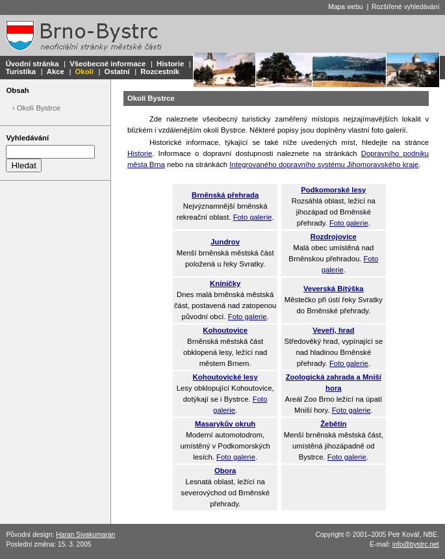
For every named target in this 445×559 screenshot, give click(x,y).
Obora (225, 470)
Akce (55, 71)
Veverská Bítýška (333, 288)
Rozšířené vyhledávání (406, 6)
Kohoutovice (225, 330)
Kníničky (225, 283)
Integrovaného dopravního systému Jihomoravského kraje (323, 164)
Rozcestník (159, 71)
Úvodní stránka (32, 64)
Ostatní (117, 71)
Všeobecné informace (108, 64)
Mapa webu (345, 6)
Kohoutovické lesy (225, 377)
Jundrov (225, 242)
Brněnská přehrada (225, 195)
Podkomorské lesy (333, 190)
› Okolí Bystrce (36, 108)
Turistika (21, 71)
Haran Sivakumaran (85, 534)
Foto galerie (252, 217)
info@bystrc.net (415, 544)
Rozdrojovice (334, 236)
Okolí (84, 71)
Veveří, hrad (333, 330)
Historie (170, 64)
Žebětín (333, 424)
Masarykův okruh (225, 424)
